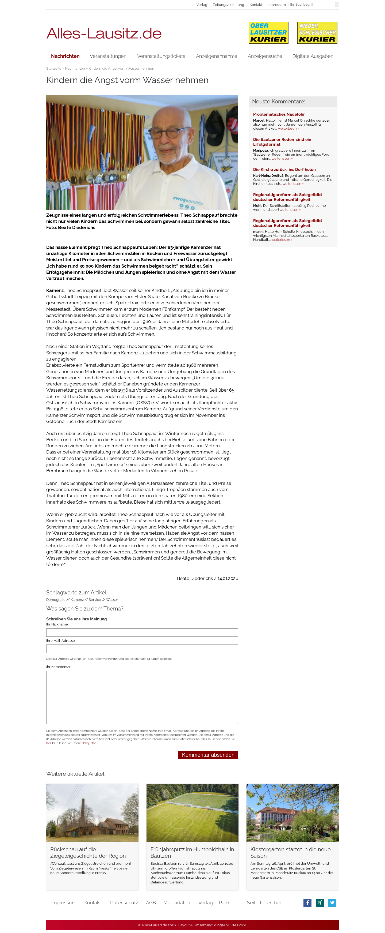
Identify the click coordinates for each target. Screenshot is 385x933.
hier (48, 743)
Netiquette (89, 743)
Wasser (112, 600)
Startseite (53, 68)
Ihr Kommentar (58, 667)
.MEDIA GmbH (231, 925)
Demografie (56, 600)
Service (95, 600)
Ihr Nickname (57, 625)
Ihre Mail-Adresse (60, 641)
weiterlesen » (288, 128)
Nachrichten (75, 68)
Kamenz (77, 600)
